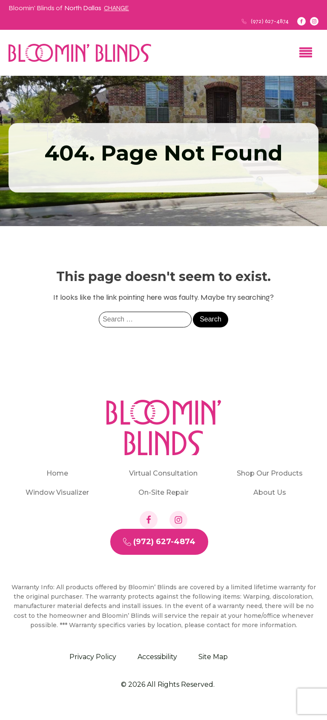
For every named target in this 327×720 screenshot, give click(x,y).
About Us (269, 492)
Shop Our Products (270, 473)
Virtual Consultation (163, 473)
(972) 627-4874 (270, 21)
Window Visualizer (57, 492)
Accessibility (157, 657)
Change (116, 8)
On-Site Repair (163, 492)
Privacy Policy (92, 657)
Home (57, 473)
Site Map (213, 657)
